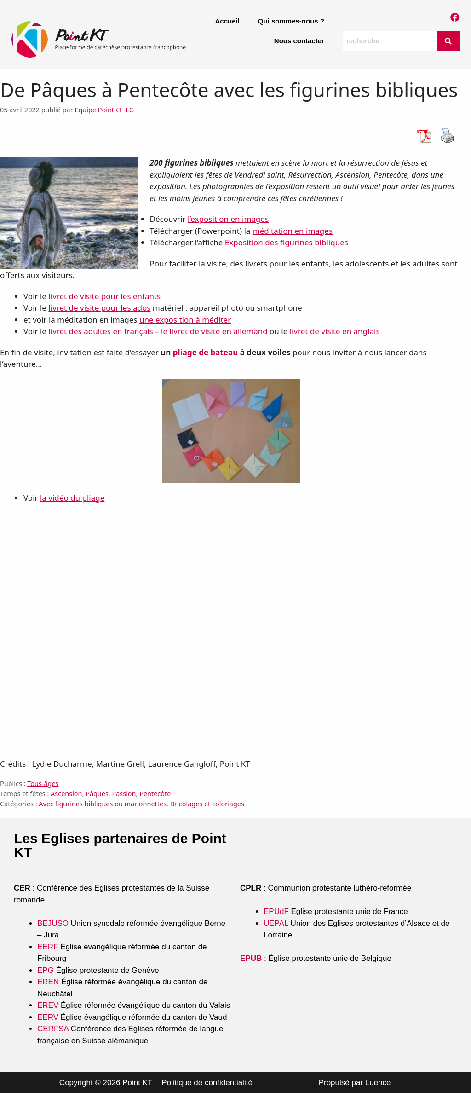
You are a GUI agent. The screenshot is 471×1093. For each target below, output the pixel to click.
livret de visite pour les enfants (104, 296)
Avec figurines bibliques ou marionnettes (103, 803)
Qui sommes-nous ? (291, 21)
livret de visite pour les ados (99, 307)
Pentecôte (155, 793)
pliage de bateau (205, 352)
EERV (47, 1017)
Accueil (227, 21)
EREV (47, 1005)
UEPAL (276, 923)
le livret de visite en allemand (214, 331)
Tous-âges (42, 783)
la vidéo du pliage (72, 497)
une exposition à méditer (185, 319)
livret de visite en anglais (335, 331)
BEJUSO (54, 923)
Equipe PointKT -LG (104, 109)
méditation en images (293, 231)
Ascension (66, 793)
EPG (45, 970)
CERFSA (53, 1028)
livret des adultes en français (100, 331)
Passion (124, 793)
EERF (47, 947)
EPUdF (276, 911)
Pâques (97, 793)
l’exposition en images (228, 219)
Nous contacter (299, 41)
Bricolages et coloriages (207, 803)
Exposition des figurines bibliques (286, 242)
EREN (48, 981)
